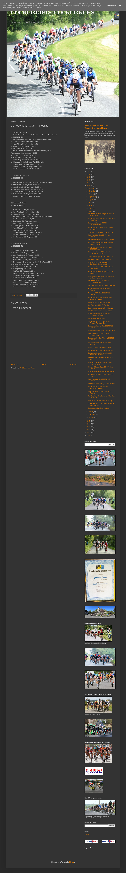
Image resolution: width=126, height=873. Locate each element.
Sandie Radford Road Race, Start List (100, 350)
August (91, 200)
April (90, 211)
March (91, 412)
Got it (121, 5)
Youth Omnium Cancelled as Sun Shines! (101, 372)
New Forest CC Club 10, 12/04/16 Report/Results (99, 334)
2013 (89, 427)
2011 (89, 432)
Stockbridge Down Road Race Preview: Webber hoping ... (101, 277)
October (91, 194)
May (90, 208)
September (92, 197)
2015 (89, 421)
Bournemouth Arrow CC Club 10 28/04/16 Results (98, 224)
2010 (89, 435)
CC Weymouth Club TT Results (98, 305)
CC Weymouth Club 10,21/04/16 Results (101, 285)
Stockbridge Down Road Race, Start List (101, 330)
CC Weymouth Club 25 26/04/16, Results (101, 240)
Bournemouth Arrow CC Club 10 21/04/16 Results (98, 281)
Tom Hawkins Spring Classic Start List (100, 256)
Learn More (111, 5)
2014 (89, 424)
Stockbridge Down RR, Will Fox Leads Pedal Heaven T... (100, 268)
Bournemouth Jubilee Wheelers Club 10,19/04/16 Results (100, 298)
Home (44, 364)
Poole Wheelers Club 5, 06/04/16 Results (101, 384)
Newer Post (15, 364)
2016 (89, 186)
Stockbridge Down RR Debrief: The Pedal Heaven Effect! (99, 253)
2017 (89, 183)
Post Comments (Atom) (27, 368)
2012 (89, 430)
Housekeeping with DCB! (96, 318)
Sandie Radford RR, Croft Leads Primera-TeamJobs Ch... (99, 322)
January (91, 417)
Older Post (73, 364)
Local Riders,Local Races (52, 12)
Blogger (71, 862)
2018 (89, 180)
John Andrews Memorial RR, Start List (100, 308)
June (90, 205)
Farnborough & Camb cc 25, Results (100, 311)
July (90, 202)
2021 (89, 171)
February (92, 415)
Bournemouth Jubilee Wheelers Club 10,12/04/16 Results (100, 354)
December (92, 188)
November (92, 191)
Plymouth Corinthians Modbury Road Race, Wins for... (100, 363)
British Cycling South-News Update (99, 347)
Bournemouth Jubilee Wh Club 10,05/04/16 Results (98, 387)
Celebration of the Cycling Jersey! (99, 302)
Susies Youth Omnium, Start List (98, 408)
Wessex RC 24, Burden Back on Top (100, 401)
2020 (89, 174)
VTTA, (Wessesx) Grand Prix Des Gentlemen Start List (99, 314)
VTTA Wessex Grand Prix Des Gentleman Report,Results (98, 263)
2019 (89, 177)
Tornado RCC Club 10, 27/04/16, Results (101, 232)
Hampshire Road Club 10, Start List (99, 259)
